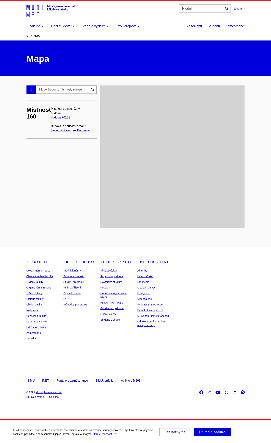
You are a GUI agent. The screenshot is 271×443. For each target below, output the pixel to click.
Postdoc (105, 287)
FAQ (66, 298)
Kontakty (31, 338)
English (239, 8)
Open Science (108, 314)
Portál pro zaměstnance (72, 380)
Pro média (143, 281)
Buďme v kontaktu (73, 276)
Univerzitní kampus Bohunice (70, 130)
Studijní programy (73, 281)
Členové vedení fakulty (39, 276)
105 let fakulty (34, 293)
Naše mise (32, 310)
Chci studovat (79, 262)
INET (45, 380)
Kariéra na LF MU (36, 321)
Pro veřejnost (153, 262)
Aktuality (142, 270)
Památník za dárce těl (149, 310)
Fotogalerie (143, 293)
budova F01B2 (60, 117)
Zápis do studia (72, 293)
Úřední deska (34, 304)
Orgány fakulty (34, 281)
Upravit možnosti (105, 435)
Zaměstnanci (235, 26)
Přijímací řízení (72, 287)
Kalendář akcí (145, 276)
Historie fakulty (35, 298)
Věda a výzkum (116, 262)
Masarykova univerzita (49, 392)
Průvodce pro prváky (75, 304)
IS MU (30, 380)
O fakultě (37, 262)
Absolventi (194, 26)
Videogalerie (144, 298)
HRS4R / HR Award (111, 302)
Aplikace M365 (130, 380)
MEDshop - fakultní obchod (153, 315)
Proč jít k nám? (72, 270)
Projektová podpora (111, 276)
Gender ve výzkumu (112, 308)
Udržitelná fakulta (36, 327)
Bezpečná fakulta (36, 315)
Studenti (213, 26)
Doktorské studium (111, 281)
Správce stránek (35, 396)
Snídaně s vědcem (111, 319)
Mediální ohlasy (146, 287)
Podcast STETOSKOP (150, 304)
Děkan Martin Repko (38, 270)
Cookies (54, 396)
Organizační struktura (38, 287)
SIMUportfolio (104, 380)
